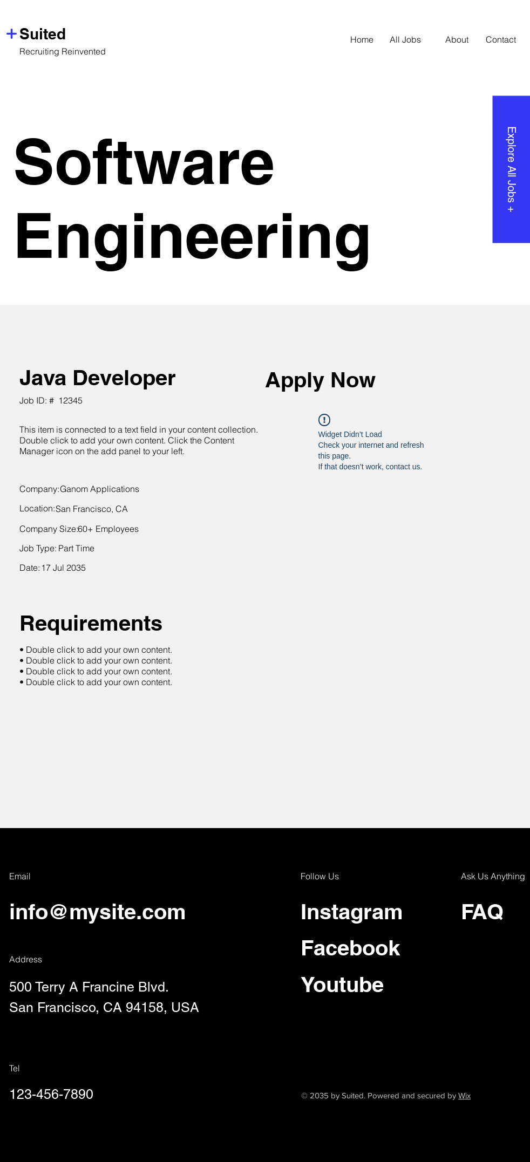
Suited (42, 34)
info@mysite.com (97, 911)
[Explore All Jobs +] (511, 169)
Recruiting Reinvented (62, 51)
